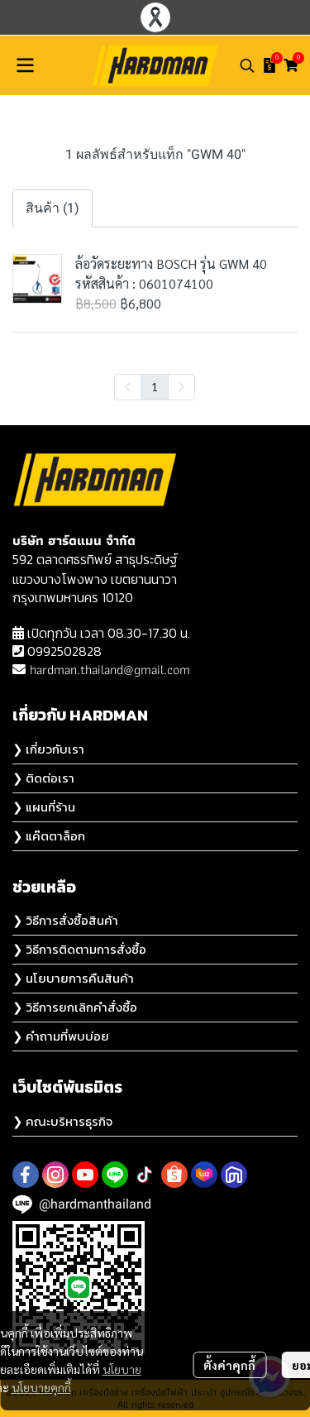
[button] (247, 65)
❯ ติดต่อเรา (43, 777)
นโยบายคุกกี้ (41, 1387)
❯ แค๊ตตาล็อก (48, 835)
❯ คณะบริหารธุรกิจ (62, 1121)
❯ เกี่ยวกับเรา (48, 749)
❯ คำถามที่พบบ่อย (60, 1036)
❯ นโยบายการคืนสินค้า (73, 978)
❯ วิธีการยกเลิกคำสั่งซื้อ (74, 1007)
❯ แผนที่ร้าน (43, 806)
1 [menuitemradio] (154, 386)
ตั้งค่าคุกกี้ (229, 1364)
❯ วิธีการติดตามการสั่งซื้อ (79, 949)
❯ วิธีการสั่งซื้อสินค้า (65, 920)
